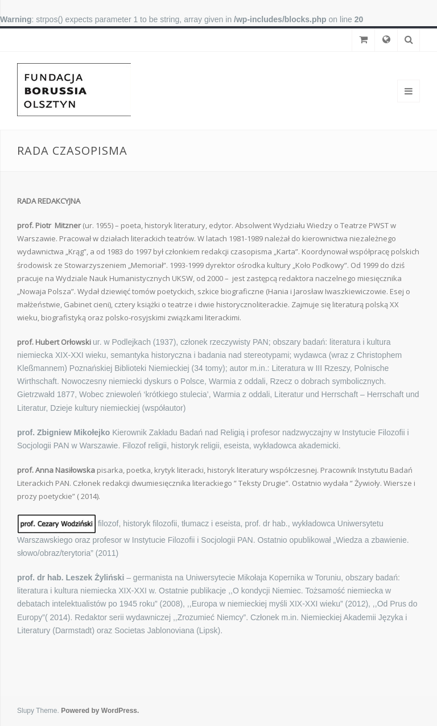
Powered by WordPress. (100, 711)
